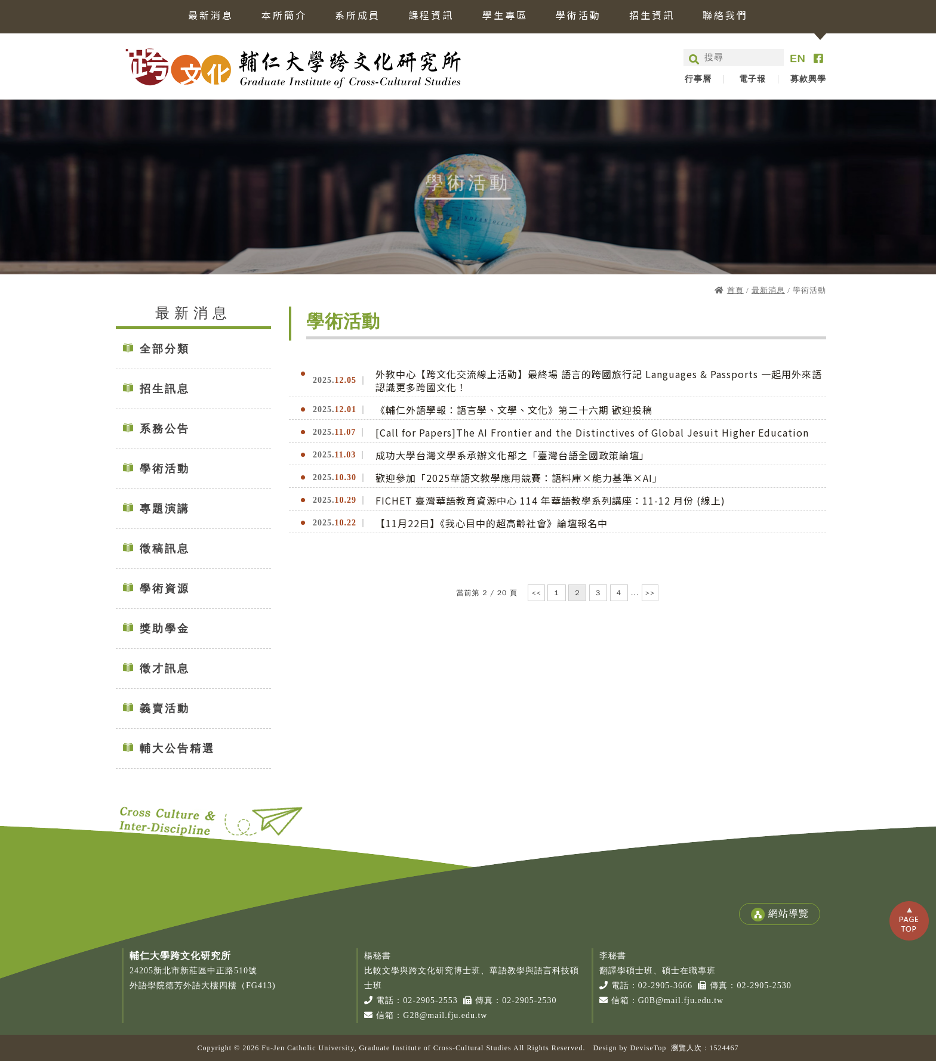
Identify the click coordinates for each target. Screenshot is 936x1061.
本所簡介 (284, 16)
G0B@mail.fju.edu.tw (681, 1000)
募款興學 (808, 79)
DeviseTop (648, 1048)
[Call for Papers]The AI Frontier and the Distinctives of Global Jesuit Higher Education (592, 432)
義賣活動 (165, 708)
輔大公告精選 (177, 748)
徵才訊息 (165, 669)
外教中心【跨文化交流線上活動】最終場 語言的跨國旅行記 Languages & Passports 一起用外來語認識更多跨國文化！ (598, 380)
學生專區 (505, 16)
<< (536, 593)
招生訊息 (165, 389)
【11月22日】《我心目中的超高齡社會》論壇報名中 (491, 523)
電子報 (752, 79)
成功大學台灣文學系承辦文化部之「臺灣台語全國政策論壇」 (512, 455)
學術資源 (165, 589)
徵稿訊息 (165, 549)
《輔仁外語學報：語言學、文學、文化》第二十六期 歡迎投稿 (513, 409)
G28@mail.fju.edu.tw (445, 1015)
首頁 (735, 290)
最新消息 (210, 16)
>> (650, 593)
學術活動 (578, 16)
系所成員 (357, 16)
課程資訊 (431, 16)
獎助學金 (165, 629)
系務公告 (165, 429)
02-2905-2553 (430, 1000)
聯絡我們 (725, 16)
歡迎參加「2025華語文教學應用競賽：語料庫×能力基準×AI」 (519, 477)
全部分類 (165, 349)
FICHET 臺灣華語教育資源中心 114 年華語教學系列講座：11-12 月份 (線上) (550, 500)
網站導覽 (779, 914)
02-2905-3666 (665, 985)
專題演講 (165, 509)
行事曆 (698, 79)
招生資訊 (652, 16)
